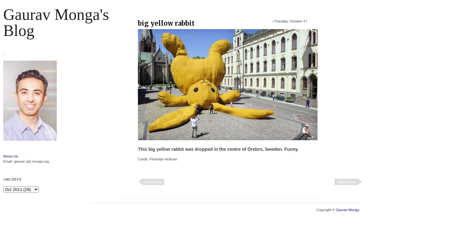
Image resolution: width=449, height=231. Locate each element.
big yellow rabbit (166, 23)
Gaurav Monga (347, 210)
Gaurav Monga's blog (56, 22)
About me (10, 156)
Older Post (152, 182)
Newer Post (347, 182)
